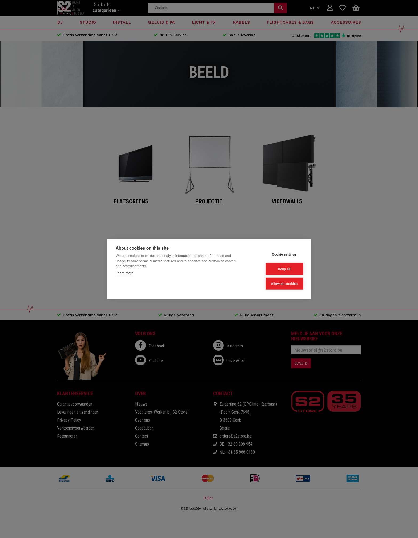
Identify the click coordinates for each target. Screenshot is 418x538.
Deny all (276, 269)
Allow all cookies (276, 283)
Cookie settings (276, 255)
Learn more (124, 274)
